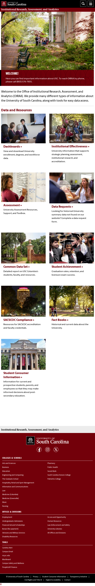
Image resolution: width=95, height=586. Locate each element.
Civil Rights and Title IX (33, 580)
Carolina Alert (7, 548)
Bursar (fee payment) (10, 529)
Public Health (53, 467)
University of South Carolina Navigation (91, 4)
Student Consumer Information (54, 577)
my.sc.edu (6, 556)
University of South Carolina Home (13, 3)
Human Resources (54, 521)
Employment (7, 517)
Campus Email (7, 552)
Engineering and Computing (12, 475)
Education (6, 471)
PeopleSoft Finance (9, 567)
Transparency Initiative (78, 577)
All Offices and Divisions (57, 533)
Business (5, 467)
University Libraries (55, 529)
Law (3, 491)
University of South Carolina (18, 577)
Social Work (52, 471)
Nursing (5, 506)
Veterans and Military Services (13, 533)
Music (4, 502)
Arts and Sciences (9, 463)
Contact (67, 580)
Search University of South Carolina (83, 4)
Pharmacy (51, 463)
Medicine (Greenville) (10, 498)
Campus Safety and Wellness (13, 563)
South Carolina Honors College (59, 475)
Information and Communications (15, 487)
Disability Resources (10, 537)
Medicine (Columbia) (10, 494)
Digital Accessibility (53, 580)
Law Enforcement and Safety (59, 525)
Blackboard (6, 559)
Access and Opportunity (57, 517)
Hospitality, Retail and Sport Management (18, 483)
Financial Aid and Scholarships (13, 525)
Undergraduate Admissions (12, 521)
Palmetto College (54, 479)
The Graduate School (10, 479)
